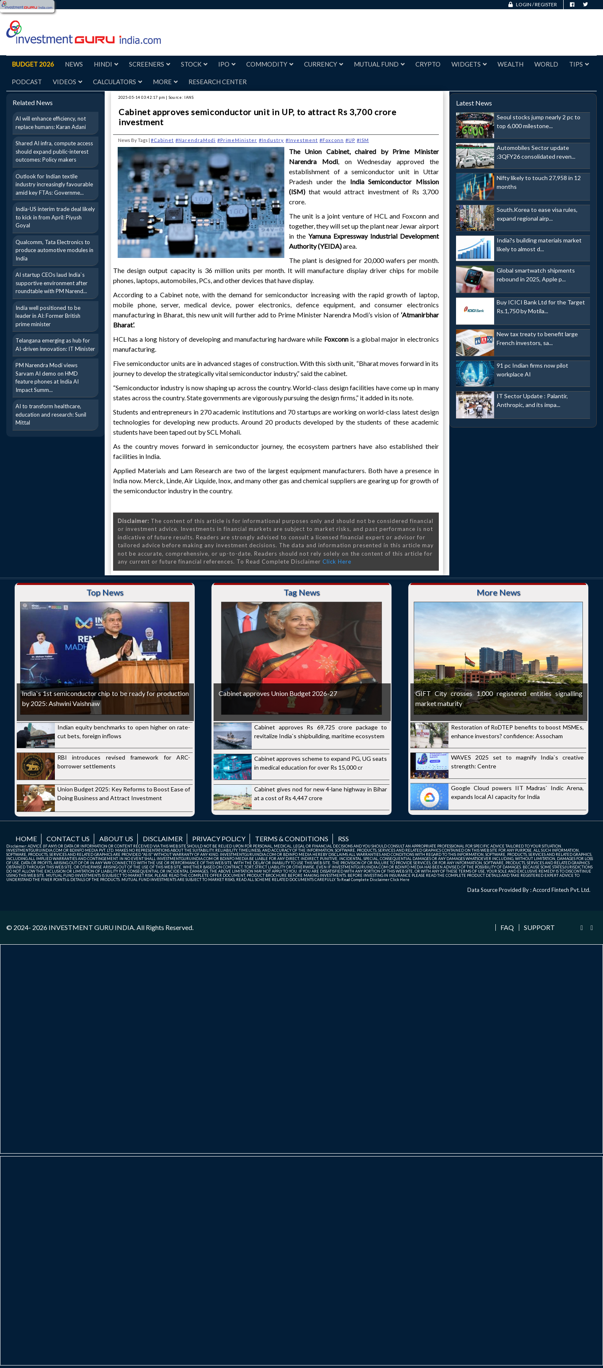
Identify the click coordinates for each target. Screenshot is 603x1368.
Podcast (27, 81)
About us (116, 838)
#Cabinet (162, 140)
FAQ (507, 927)
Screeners (149, 64)
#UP (350, 140)
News (74, 64)
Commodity (269, 64)
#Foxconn (332, 140)
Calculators (117, 81)
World (546, 64)
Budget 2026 (33, 64)
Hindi (106, 64)
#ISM (363, 140)
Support (539, 927)
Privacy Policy (218, 838)
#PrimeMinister (237, 140)
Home (26, 838)
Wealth (510, 64)
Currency (323, 64)
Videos (67, 81)
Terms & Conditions (291, 838)
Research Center (217, 81)
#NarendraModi (195, 140)
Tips (579, 64)
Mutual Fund (379, 64)
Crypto (428, 64)
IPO (226, 64)
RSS (343, 838)
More (165, 81)
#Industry (271, 140)
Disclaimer (163, 838)
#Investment (302, 140)
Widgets (469, 64)
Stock (194, 64)
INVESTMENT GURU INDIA (91, 927)
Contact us (68, 838)
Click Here (336, 561)
